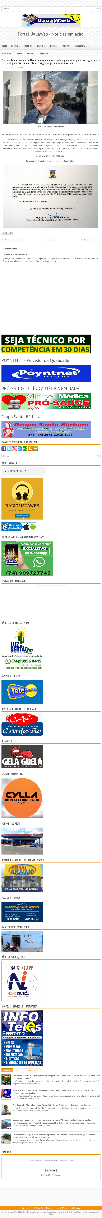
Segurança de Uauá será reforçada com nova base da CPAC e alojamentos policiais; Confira (52, 1120)
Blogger (76, 1208)
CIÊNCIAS (42, 44)
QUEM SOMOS (7, 53)
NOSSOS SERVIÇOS (82, 46)
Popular (7, 1070)
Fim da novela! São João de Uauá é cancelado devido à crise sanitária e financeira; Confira (51, 1105)
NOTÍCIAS (16, 44)
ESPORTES (28, 46)
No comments (23, 67)
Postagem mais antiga (90, 240)
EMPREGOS (53, 46)
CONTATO (30, 53)
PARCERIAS (66, 46)
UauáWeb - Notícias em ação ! (49, 1208)
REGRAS (20, 53)
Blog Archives (32, 1070)
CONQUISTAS (43, 53)
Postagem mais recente (12, 240)
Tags (18, 1070)
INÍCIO (4, 46)
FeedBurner (56, 1175)
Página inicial (51, 240)
